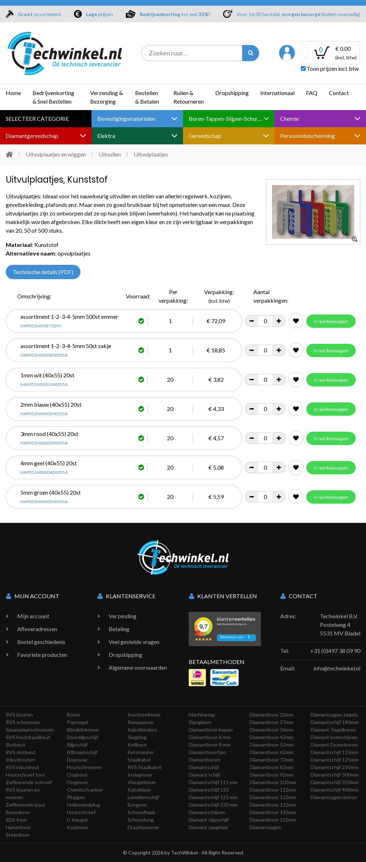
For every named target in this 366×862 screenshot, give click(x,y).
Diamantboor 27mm (271, 722)
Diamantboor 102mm (273, 782)
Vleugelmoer (142, 782)
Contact (339, 92)
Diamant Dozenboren (334, 745)
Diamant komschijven (334, 737)
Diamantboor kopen (211, 730)
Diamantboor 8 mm (210, 745)
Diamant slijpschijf (209, 820)
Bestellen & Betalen (147, 97)
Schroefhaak (141, 812)
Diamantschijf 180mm (334, 722)
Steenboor (18, 835)
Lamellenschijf (143, 797)
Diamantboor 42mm (271, 737)
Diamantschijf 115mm (334, 752)
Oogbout (77, 775)
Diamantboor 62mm (271, 752)
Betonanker (141, 752)
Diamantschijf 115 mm (213, 782)
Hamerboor (18, 827)
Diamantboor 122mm (273, 797)
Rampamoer (141, 722)
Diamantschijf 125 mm (213, 797)
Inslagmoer (140, 775)
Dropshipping (232, 92)
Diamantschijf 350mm (334, 782)
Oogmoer (77, 782)
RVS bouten (19, 715)
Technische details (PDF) (43, 271)
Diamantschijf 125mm (334, 760)
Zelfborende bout (25, 805)
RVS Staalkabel (144, 767)
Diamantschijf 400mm (334, 790)
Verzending (123, 616)
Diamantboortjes (207, 752)
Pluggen (76, 797)
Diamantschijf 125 (209, 790)
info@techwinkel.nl (336, 668)
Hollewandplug (83, 805)
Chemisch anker (85, 790)
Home (13, 92)
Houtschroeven (84, 767)
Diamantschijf (204, 767)
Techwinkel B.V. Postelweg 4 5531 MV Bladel (340, 624)
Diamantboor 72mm (271, 760)
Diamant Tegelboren (333, 730)
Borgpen (137, 805)
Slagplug (137, 737)
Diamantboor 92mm (271, 775)
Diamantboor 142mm (273, 812)
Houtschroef (81, 812)
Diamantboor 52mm (271, 745)
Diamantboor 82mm (271, 767)
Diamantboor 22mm (271, 715)
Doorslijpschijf (82, 737)
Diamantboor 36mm (271, 730)
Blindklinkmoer (83, 730)
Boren (73, 715)
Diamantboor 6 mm (210, 737)
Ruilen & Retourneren (188, 97)
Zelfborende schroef (29, 782)
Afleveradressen (37, 628)
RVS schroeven (23, 722)
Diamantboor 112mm (273, 790)
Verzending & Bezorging (106, 97)
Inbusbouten (20, 760)
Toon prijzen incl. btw (330, 68)
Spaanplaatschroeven (30, 730)
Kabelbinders (142, 730)
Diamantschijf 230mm (334, 767)
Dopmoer (77, 760)
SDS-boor (16, 820)
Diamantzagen (266, 827)
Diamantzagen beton (334, 797)
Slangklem (200, 722)
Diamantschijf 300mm (334, 775)
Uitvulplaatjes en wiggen (56, 154)
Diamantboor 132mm (273, 805)
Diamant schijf (204, 775)
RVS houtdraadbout (28, 737)
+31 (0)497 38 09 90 (335, 650)
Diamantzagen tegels (334, 715)
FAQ (311, 92)
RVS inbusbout (22, 767)
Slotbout (15, 745)
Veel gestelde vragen (134, 641)
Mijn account (33, 616)
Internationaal (277, 92)
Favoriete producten (42, 654)
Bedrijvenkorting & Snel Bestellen (53, 97)
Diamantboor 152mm (273, 820)
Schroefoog (141, 820)
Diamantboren (205, 760)
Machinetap (202, 715)
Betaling (119, 628)
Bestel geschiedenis (41, 641)
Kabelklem (139, 790)
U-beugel (77, 820)
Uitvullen (110, 154)
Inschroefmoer (144, 715)
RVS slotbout (21, 752)
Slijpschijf (77, 745)
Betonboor (18, 812)
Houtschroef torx (25, 775)
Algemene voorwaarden (138, 667)
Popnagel (77, 722)
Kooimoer (78, 827)
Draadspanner (143, 827)
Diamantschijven (207, 812)
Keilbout (137, 745)
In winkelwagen (330, 321)
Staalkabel (139, 760)
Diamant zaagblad (208, 827)
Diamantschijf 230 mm (213, 805)
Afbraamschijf (82, 752)
